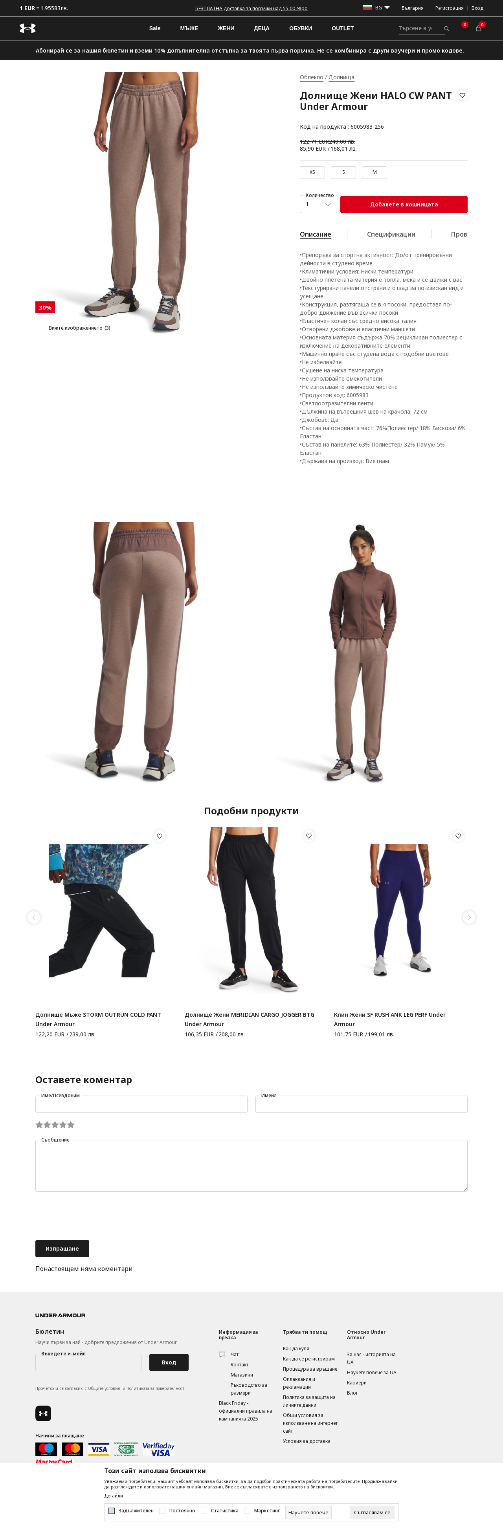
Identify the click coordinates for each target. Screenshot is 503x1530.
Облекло (311, 77)
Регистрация (449, 8)
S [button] (343, 172)
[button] (462, 111)
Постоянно (182, 1510)
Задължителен (136, 1510)
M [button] (375, 172)
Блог (352, 1393)
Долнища (341, 77)
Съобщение (55, 1139)
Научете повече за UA (372, 1372)
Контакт (239, 1364)
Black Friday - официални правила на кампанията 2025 (245, 1411)
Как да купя (296, 1348)
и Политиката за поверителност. (154, 1388)
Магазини (242, 1374)
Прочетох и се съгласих (110, 1389)
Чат (235, 1354)
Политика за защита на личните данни (309, 1401)
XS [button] (312, 172)
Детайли (113, 1496)
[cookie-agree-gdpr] (372, 1512)
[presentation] (95, 1217)
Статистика (225, 1510)
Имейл (269, 1095)
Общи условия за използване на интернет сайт (310, 1423)
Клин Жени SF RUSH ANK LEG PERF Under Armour (390, 1019)
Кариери (357, 1382)
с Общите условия (102, 1388)
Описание (315, 234)
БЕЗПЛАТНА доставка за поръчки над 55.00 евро (251, 8)
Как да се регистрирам (309, 1358)
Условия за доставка (306, 1441)
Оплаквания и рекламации (299, 1383)
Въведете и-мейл (63, 1353)
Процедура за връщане (310, 1369)
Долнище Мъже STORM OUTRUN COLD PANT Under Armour (98, 1019)
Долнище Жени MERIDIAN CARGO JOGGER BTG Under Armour (249, 1019)
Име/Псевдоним (60, 1095)
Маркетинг (267, 1510)
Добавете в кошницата (404, 204)
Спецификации (391, 234)
